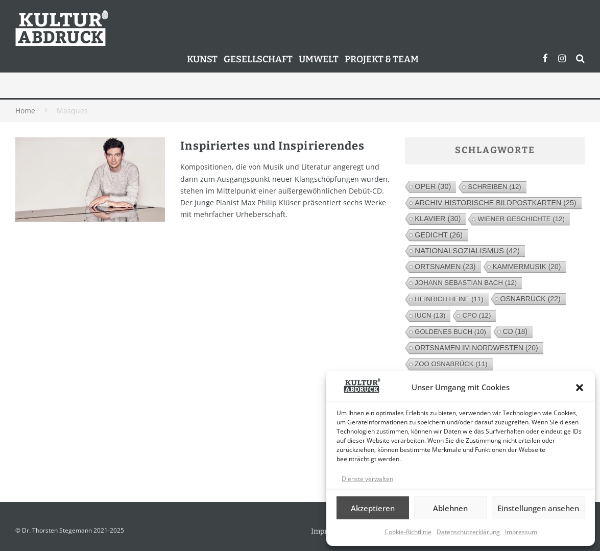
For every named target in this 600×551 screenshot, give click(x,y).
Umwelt (319, 59)
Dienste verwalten (367, 478)
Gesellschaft (258, 59)
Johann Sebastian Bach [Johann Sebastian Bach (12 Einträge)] (466, 282)
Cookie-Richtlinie (408, 532)
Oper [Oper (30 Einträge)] (433, 186)
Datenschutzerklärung (468, 532)
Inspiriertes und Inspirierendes (272, 146)
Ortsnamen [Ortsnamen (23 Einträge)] (445, 266)
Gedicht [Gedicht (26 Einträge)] (439, 235)
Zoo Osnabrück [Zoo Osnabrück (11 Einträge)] (451, 364)
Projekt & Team (382, 59)
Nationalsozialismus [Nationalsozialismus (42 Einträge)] (467, 250)
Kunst (202, 59)
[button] (579, 387)
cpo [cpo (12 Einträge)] (476, 315)
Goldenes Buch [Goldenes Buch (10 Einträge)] (450, 332)
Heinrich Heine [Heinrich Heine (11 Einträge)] (449, 299)
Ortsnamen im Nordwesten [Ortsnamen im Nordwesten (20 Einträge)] (476, 348)
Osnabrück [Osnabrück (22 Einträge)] (530, 299)
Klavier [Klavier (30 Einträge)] (438, 218)
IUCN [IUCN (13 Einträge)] (430, 315)
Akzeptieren (373, 508)
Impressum (521, 532)
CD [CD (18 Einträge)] (515, 331)
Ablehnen (450, 508)
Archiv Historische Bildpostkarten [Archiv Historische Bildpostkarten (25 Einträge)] (495, 203)
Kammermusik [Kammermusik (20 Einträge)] (527, 266)
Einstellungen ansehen (538, 508)
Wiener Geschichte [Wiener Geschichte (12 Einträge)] (520, 219)
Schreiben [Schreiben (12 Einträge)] (494, 186)
